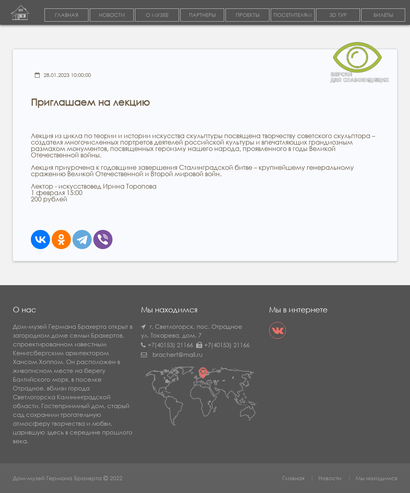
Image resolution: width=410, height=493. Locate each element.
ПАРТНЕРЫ (202, 15)
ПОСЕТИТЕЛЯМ (292, 15)
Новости (330, 478)
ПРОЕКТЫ (247, 15)
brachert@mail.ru (178, 354)
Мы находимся (376, 478)
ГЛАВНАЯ (66, 15)
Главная (293, 478)
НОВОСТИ (112, 15)
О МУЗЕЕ (157, 15)
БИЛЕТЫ (383, 15)
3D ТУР (338, 15)
